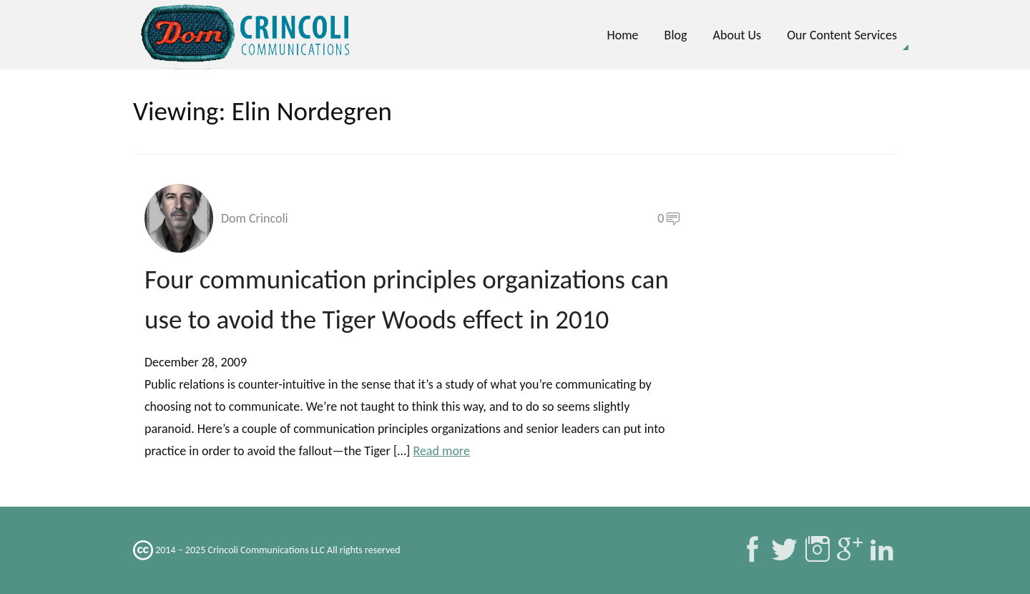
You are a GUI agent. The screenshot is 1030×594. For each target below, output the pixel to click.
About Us (737, 35)
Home (622, 35)
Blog (675, 35)
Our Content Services (842, 35)
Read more (441, 451)
